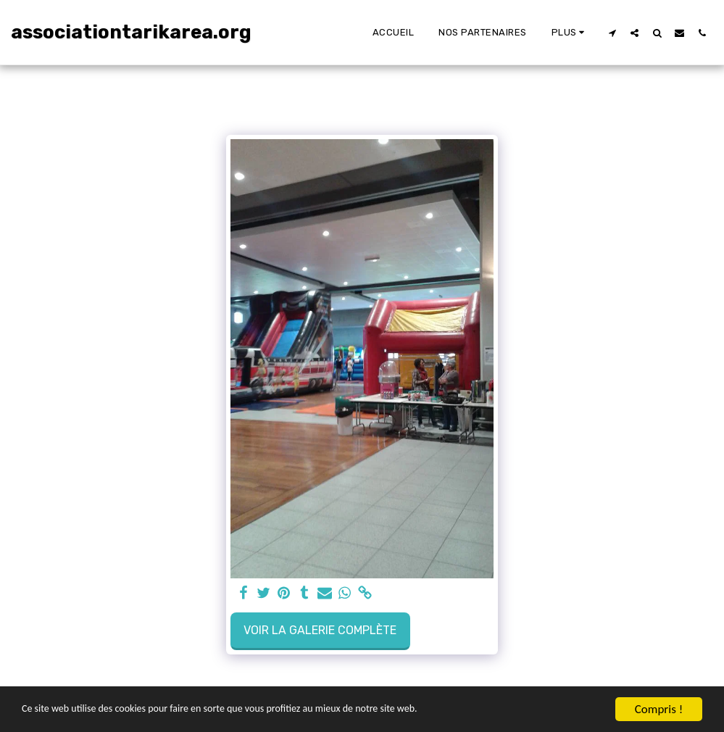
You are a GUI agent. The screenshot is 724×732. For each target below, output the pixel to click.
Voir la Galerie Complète (320, 630)
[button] (612, 33)
